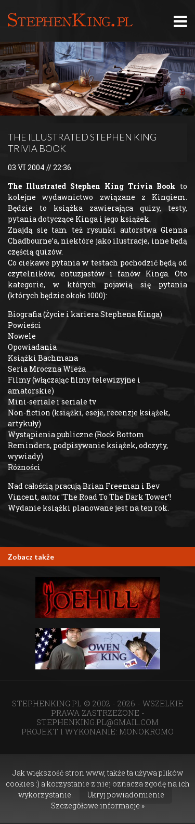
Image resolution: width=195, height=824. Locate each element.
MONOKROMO (146, 731)
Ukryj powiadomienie (125, 795)
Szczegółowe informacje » (98, 805)
